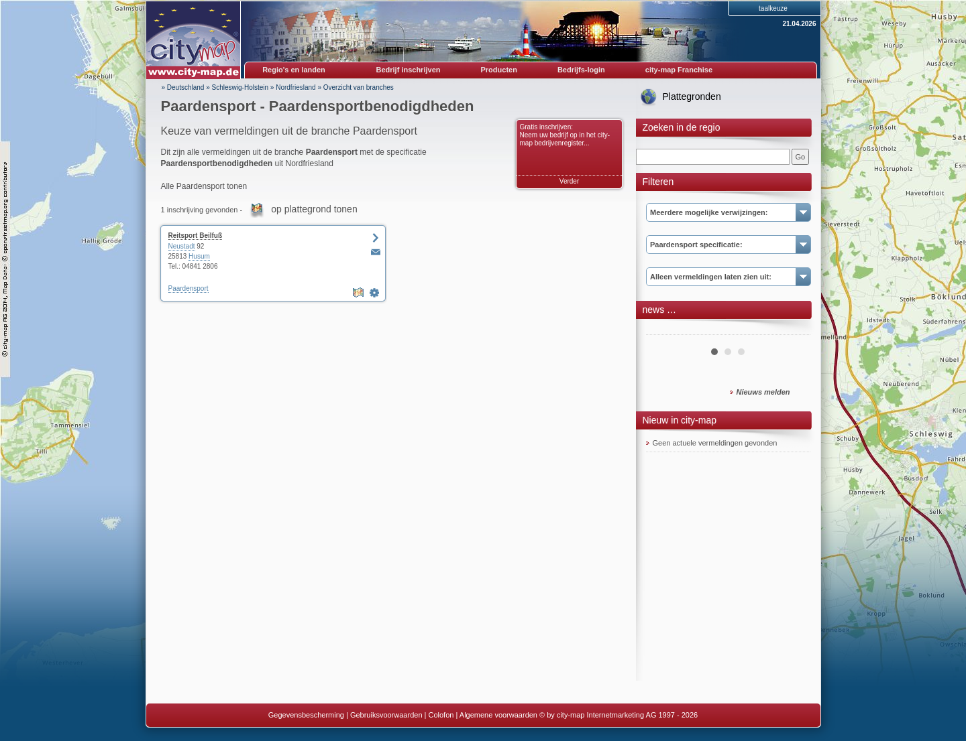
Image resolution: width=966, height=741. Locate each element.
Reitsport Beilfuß (195, 235)
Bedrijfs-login (581, 70)
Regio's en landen (293, 70)
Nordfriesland (295, 87)
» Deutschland (183, 87)
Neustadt (181, 246)
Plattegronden (692, 96)
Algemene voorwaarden (498, 715)
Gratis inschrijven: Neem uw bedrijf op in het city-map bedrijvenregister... (565, 135)
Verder (569, 181)
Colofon (441, 715)
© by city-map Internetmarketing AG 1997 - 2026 (618, 715)
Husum (199, 256)
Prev (663, 329)
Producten (498, 70)
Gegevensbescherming (306, 715)
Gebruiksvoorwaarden (386, 715)
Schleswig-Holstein (240, 87)
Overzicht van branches (358, 87)
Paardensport (188, 288)
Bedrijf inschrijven (408, 70)
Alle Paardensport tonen (204, 186)
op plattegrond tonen (314, 209)
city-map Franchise (678, 70)
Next (793, 329)
